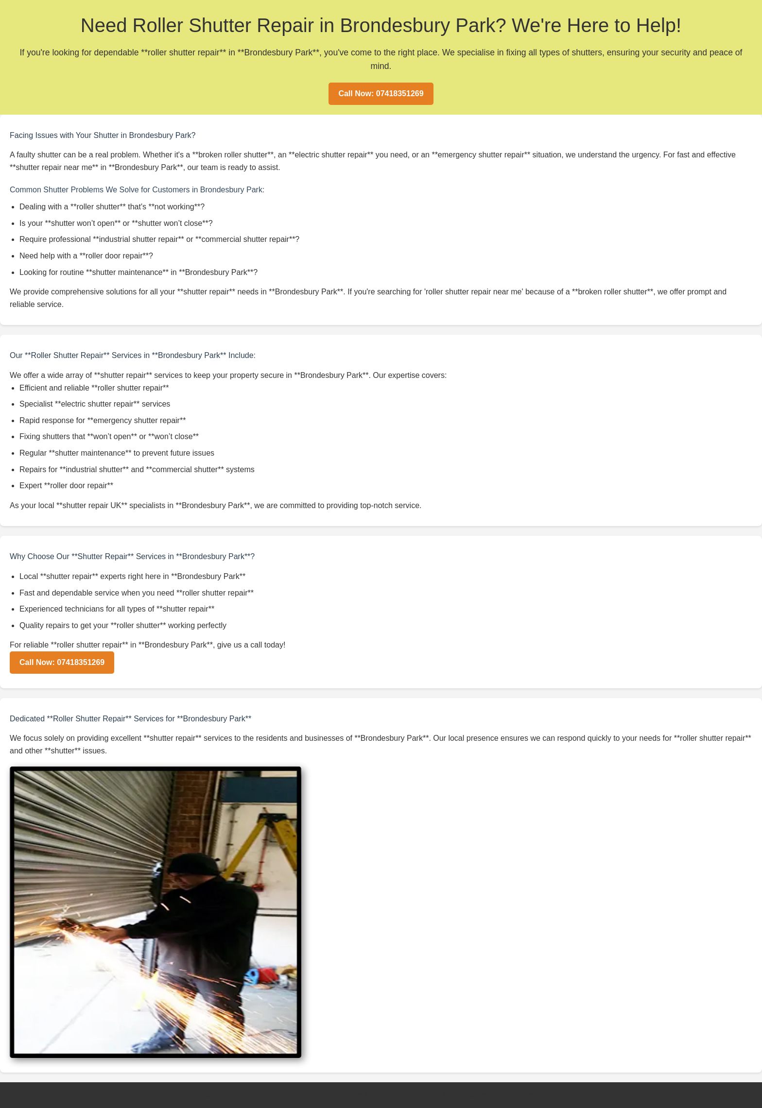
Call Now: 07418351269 (380, 93)
